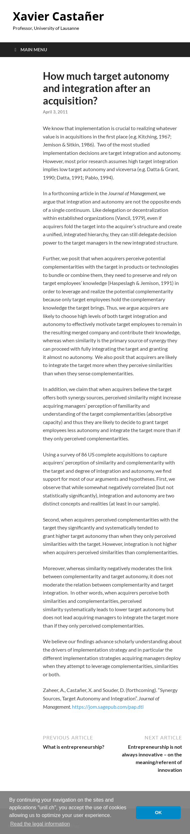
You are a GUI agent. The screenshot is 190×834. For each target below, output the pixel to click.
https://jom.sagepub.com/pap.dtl (108, 707)
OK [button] (158, 812)
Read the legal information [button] (40, 824)
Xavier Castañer (58, 16)
